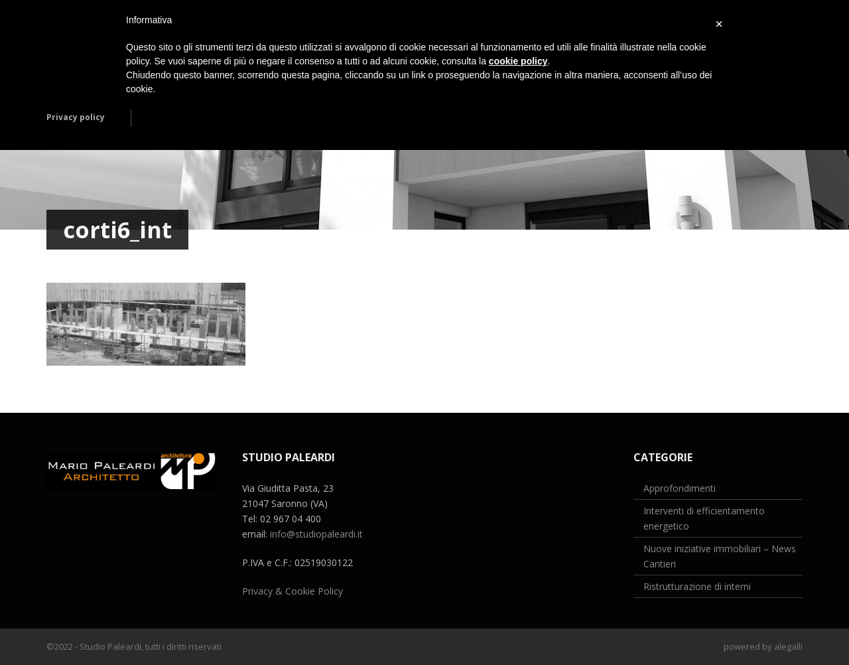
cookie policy (518, 61)
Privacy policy (75, 117)
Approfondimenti (679, 488)
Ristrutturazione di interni (697, 586)
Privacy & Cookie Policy (292, 591)
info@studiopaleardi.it (316, 534)
